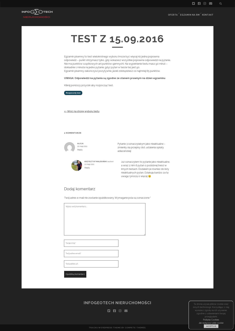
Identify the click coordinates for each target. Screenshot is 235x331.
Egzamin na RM (190, 13)
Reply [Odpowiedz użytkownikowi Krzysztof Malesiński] (87, 168)
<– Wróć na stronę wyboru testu (81, 111)
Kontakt (207, 13)
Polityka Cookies (211, 320)
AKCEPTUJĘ (211, 326)
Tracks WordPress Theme (105, 328)
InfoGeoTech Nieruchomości (117, 303)
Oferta (172, 13)
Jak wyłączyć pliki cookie (211, 323)
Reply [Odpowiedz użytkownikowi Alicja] (80, 150)
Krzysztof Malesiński (96, 161)
